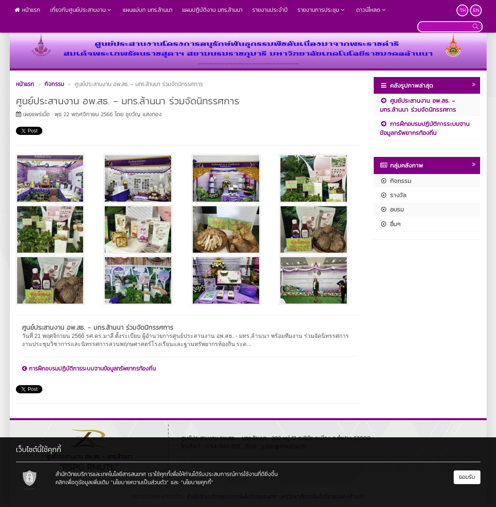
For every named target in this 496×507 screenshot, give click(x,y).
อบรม (392, 209)
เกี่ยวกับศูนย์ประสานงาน (81, 10)
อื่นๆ (390, 224)
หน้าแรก (27, 10)
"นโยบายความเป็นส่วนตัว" (140, 482)
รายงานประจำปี (270, 10)
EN (476, 10)
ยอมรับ (467, 477)
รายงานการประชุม (322, 10)
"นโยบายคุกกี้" (197, 482)
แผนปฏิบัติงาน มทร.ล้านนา (212, 10)
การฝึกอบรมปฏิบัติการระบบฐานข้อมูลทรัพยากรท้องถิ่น (89, 369)
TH (463, 10)
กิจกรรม (395, 180)
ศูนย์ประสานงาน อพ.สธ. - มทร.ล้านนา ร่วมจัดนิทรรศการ (97, 327)
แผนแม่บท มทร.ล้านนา (147, 10)
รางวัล (393, 195)
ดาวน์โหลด (372, 10)
